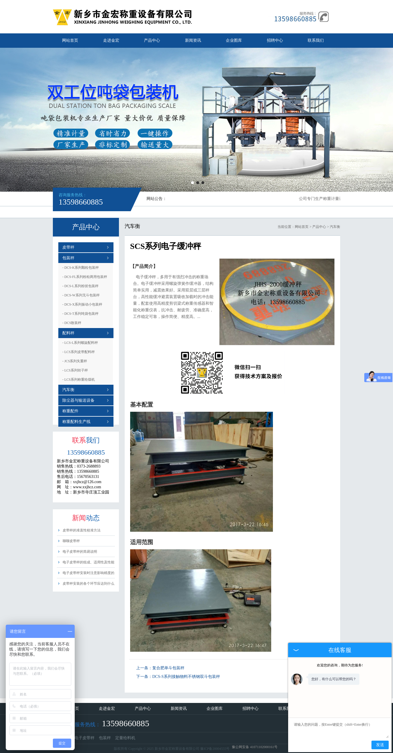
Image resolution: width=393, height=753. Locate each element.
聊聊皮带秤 (71, 541)
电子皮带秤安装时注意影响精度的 (88, 573)
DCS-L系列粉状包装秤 (80, 286)
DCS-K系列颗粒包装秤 (80, 268)
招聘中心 (275, 40)
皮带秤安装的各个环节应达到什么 (88, 584)
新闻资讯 (193, 40)
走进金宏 (111, 40)
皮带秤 (68, 247)
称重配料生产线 (76, 422)
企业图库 (234, 40)
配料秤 (68, 333)
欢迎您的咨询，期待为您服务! (340, 665)
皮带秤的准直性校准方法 (82, 530)
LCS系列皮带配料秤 (78, 352)
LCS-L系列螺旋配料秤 (80, 343)
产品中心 (152, 40)
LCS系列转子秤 (75, 370)
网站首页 (70, 40)
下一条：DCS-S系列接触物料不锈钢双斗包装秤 (178, 676)
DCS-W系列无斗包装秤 (81, 295)
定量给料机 (125, 738)
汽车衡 (68, 390)
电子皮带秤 (84, 738)
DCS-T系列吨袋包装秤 (80, 314)
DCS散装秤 (71, 323)
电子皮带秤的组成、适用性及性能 (88, 562)
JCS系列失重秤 (74, 361)
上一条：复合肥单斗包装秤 (160, 668)
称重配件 (70, 411)
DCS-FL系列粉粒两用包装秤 (84, 277)
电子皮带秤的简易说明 (80, 552)
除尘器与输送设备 (78, 400)
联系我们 (316, 40)
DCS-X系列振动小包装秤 (82, 304)
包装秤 (68, 258)
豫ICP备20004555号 (215, 749)
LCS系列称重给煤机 (78, 380)
